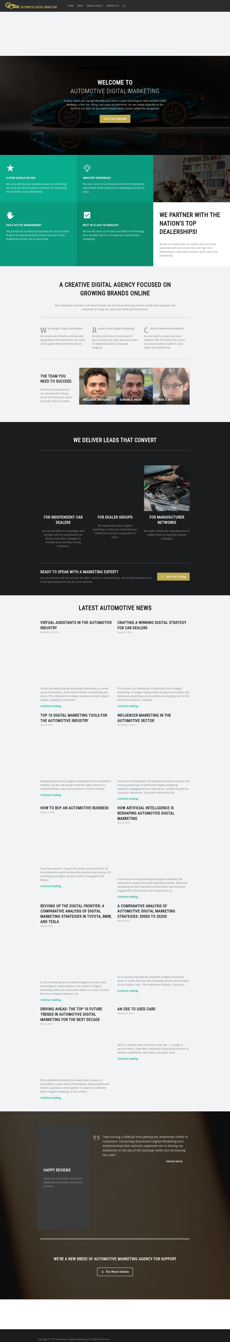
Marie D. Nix (164, 399)
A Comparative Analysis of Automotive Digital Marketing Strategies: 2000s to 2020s (146, 903)
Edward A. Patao (131, 399)
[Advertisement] (115, 34)
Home (70, 6)
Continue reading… (51, 698)
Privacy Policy (95, 6)
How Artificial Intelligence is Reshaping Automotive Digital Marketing (145, 805)
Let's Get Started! (115, 119)
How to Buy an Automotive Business (74, 800)
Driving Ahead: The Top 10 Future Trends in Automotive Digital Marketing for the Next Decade (71, 1006)
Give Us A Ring (173, 569)
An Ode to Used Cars (136, 1001)
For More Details (115, 1264)
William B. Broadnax (97, 399)
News (80, 6)
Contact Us (112, 6)
